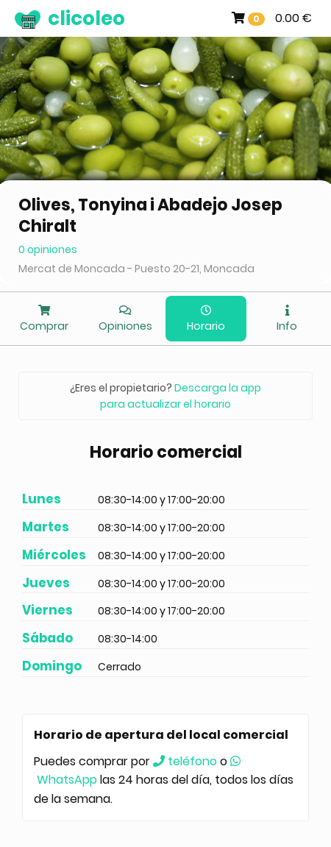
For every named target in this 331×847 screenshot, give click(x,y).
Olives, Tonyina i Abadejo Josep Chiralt (150, 216)
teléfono (185, 761)
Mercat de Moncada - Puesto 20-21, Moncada (136, 268)
